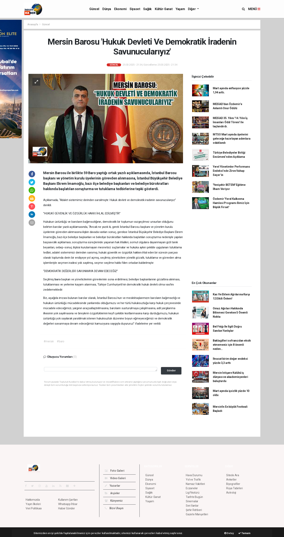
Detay (229, 533)
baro (57, 279)
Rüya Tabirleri (234, 488)
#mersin (49, 341)
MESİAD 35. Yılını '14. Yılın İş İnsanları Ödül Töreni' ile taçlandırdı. (230, 122)
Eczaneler (192, 488)
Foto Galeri (114, 470)
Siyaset (135, 9)
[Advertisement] (221, 246)
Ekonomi (120, 9)
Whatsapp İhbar (67, 504)
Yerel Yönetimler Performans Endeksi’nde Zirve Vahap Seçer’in (231, 170)
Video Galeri (115, 478)
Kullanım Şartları (68, 499)
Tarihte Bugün (194, 497)
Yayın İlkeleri (33, 504)
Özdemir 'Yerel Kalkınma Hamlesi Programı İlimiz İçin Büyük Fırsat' (231, 203)
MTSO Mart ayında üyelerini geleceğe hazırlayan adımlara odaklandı (231, 138)
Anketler (231, 479)
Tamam (244, 533)
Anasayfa (32, 24)
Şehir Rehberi (194, 510)
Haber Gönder (66, 508)
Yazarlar (112, 485)
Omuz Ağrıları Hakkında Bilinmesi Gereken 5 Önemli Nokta (230, 312)
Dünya (106, 9)
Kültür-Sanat (163, 9)
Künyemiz (114, 500)
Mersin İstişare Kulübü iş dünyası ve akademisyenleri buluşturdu (230, 377)
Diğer (192, 9)
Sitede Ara (232, 475)
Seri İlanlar (192, 505)
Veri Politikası (34, 508)
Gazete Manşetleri (197, 514)
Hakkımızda (33, 499)
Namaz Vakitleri (195, 483)
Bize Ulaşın (114, 508)
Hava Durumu (194, 475)
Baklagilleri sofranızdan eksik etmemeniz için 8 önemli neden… (232, 344)
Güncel (94, 9)
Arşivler (112, 493)
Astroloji (231, 492)
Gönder (171, 370)
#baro (60, 341)
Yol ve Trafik (193, 479)
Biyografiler (233, 483)
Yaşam (180, 9)
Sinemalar (192, 501)
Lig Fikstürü (192, 492)
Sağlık (147, 9)
